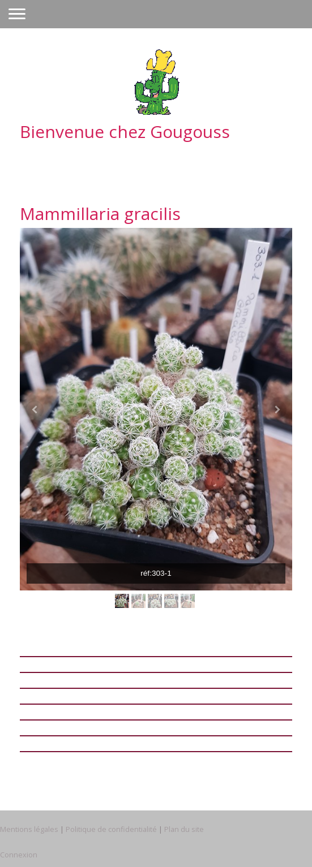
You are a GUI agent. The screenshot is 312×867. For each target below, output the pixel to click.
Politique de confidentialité (111, 829)
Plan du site (184, 829)
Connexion (18, 854)
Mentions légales (29, 829)
